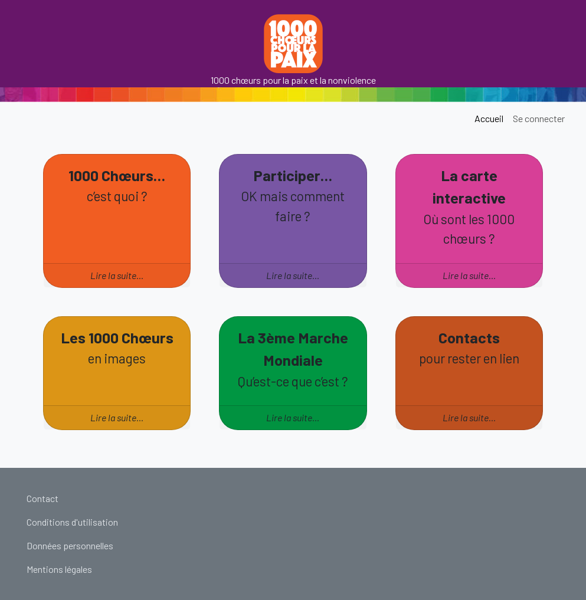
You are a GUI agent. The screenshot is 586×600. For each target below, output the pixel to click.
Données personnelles (70, 545)
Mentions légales (59, 569)
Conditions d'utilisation (72, 521)
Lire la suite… (116, 275)
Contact (42, 498)
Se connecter (539, 118)
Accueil (488, 118)
